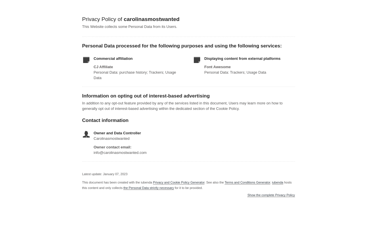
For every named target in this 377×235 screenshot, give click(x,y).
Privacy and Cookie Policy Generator (178, 182)
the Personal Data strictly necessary (148, 188)
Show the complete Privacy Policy (271, 195)
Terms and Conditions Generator (247, 182)
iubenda (277, 182)
